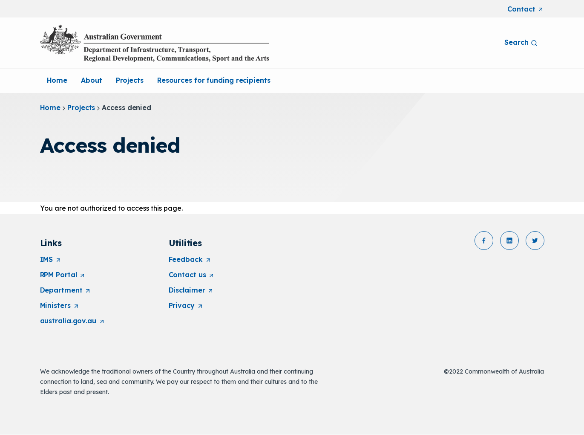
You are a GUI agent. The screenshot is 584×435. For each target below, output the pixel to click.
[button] (484, 240)
